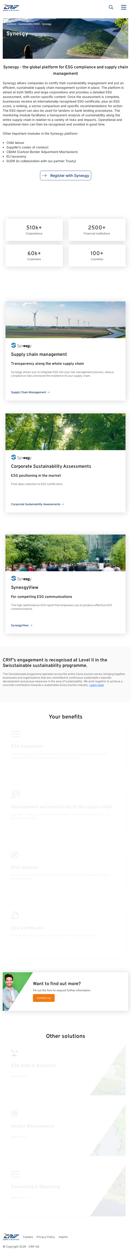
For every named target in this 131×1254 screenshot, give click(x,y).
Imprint (63, 1237)
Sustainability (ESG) (29, 23)
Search (111, 7)
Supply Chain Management (28, 392)
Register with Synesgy (65, 175)
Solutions (11, 23)
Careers (28, 1237)
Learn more (96, 685)
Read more (18, 1076)
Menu (123, 7)
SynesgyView (20, 625)
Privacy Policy (46, 1237)
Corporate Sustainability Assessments (35, 504)
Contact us (44, 998)
